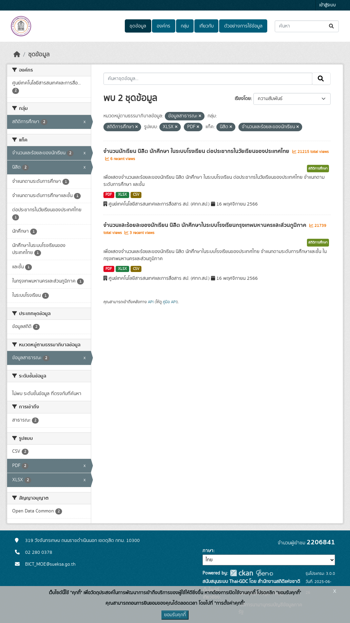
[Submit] (332, 26)
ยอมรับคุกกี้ (175, 614)
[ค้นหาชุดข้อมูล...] (307, 26)
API (151, 302)
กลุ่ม (185, 26)
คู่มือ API (170, 302)
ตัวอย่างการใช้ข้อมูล (243, 26)
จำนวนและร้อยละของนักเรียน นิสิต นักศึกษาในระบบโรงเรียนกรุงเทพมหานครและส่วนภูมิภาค (205, 225)
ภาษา (207, 550)
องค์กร (163, 26)
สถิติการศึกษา (318, 168)
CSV (136, 194)
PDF (108, 194)
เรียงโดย (243, 98)
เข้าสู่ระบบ (327, 5)
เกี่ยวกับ (206, 26)
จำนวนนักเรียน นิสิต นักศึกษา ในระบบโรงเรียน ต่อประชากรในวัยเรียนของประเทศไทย (197, 151)
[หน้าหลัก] (17, 54)
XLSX (122, 194)
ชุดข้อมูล (138, 26)
